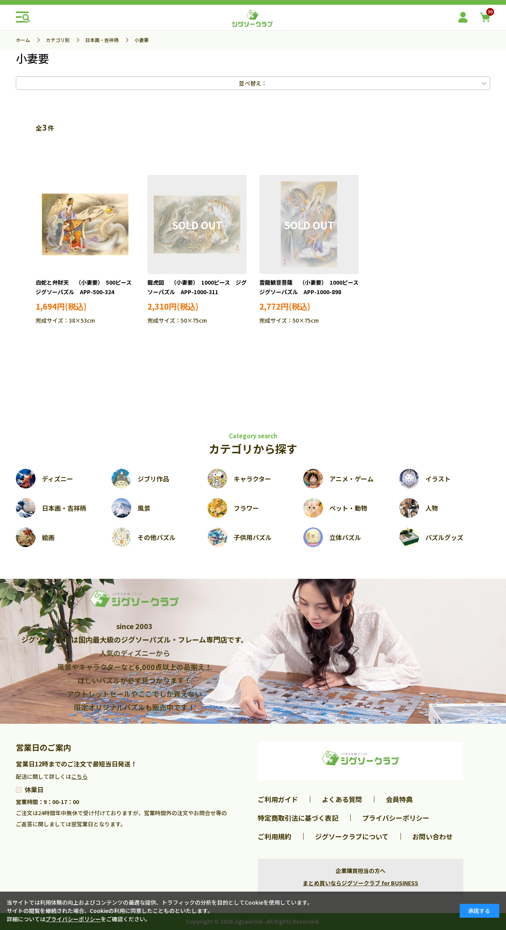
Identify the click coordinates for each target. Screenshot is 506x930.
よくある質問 (342, 799)
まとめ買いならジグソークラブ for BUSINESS (360, 883)
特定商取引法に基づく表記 (298, 818)
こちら (79, 776)
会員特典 (399, 799)
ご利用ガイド (278, 799)
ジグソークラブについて (352, 836)
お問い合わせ (432, 836)
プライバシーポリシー (395, 818)
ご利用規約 (274, 836)
